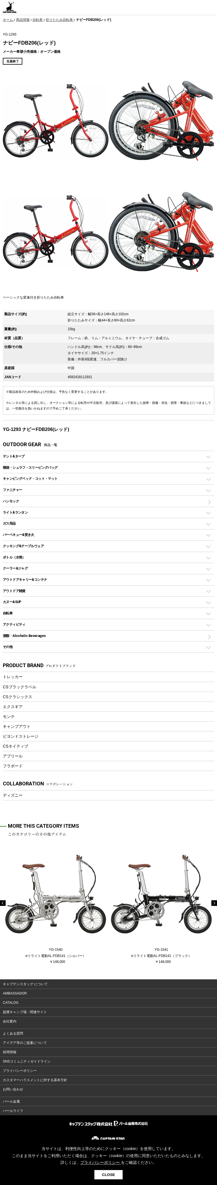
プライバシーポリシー (20, 1071)
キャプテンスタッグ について (25, 984)
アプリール (13, 756)
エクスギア (13, 706)
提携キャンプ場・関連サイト (25, 1012)
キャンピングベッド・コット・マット (30, 478)
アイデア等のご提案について (25, 1043)
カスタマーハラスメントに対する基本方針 (35, 1080)
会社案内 (9, 1021)
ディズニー (13, 795)
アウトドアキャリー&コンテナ (25, 579)
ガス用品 (9, 523)
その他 (7, 647)
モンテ (9, 716)
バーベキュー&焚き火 (18, 535)
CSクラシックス (17, 697)
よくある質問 (13, 1033)
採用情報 (9, 1052)
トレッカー (13, 676)
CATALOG (11, 1003)
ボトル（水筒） (14, 557)
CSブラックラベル (19, 687)
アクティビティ (14, 624)
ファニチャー (12, 490)
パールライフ (13, 1111)
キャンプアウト (17, 726)
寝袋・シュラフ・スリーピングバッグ (30, 467)
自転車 (7, 613)
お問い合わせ (13, 1089)
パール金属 (11, 1101)
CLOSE (108, 1175)
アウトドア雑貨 (14, 591)
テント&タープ (14, 456)
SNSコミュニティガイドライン (27, 1061)
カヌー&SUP (12, 602)
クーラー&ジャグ (15, 568)
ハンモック (11, 501)
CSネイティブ (15, 746)
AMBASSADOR (15, 993)
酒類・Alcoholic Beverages (24, 636)
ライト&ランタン (15, 512)
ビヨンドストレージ (20, 736)
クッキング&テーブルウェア (23, 546)
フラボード (13, 766)
